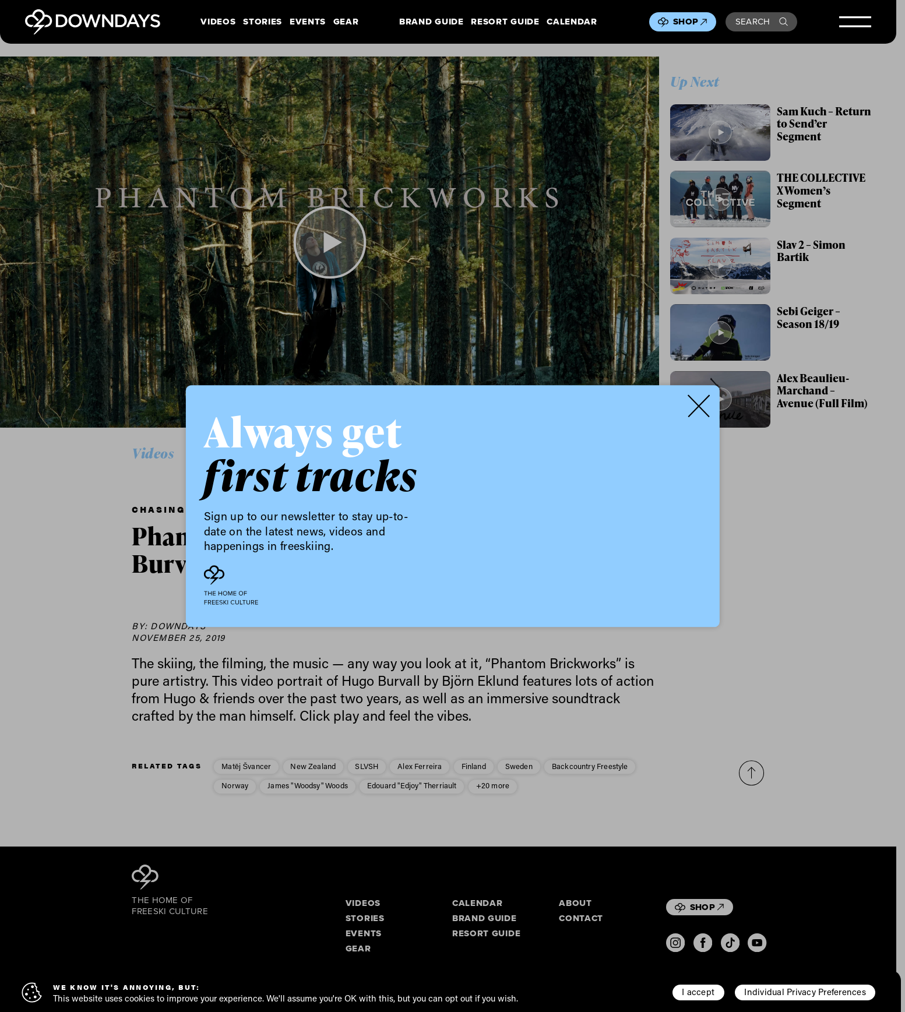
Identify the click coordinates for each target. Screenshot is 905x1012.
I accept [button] (698, 991)
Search (761, 21)
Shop (690, 21)
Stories (262, 22)
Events (308, 22)
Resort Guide (505, 22)
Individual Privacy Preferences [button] (804, 991)
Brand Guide (431, 22)
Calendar (572, 22)
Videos (217, 22)
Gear (346, 22)
